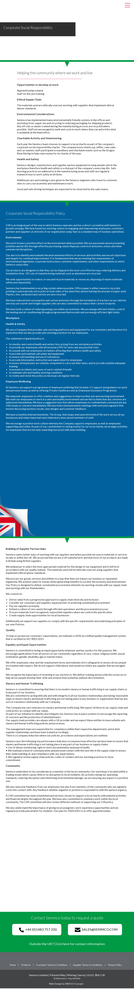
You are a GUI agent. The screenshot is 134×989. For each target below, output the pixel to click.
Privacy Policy (115, 965)
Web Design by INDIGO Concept (67, 984)
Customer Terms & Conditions (52, 965)
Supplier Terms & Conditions (87, 965)
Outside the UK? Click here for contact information (67, 944)
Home (13, 965)
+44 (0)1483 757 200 (38, 930)
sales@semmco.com (96, 930)
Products (26, 965)
